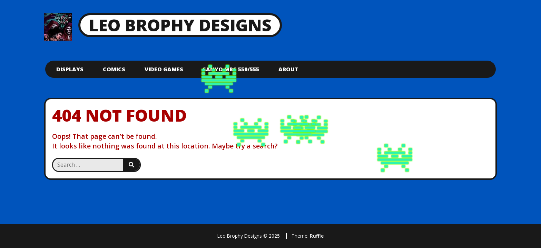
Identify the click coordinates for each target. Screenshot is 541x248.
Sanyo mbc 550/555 (231, 69)
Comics (114, 69)
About (288, 69)
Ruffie (317, 235)
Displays (69, 69)
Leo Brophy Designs (180, 25)
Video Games (164, 69)
